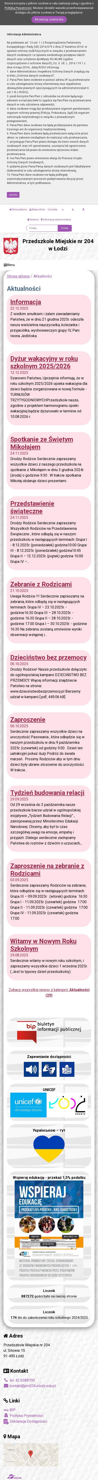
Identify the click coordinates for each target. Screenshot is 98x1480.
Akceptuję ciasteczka (49, 19)
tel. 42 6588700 (19, 1380)
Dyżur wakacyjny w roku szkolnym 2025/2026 (44, 362)
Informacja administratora (56, 219)
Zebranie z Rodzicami (41, 584)
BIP (9, 1410)
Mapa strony (37, 209)
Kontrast (33, 219)
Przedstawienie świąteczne (32, 507)
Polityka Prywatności (23, 1415)
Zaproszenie (27, 719)
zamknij (13, 195)
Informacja (25, 302)
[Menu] (49, 265)
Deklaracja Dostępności (25, 1421)
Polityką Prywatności (18, 8)
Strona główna (18, 209)
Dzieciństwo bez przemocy (48, 657)
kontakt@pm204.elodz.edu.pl (29, 1386)
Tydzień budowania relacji (47, 793)
